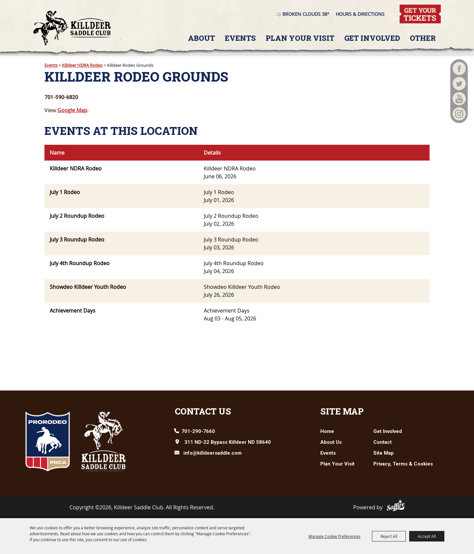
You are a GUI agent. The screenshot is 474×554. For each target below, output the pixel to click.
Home (327, 431)
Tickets (408, 8)
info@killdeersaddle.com (212, 453)
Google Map (72, 110)
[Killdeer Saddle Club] (72, 28)
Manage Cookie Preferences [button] (334, 536)
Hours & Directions (360, 14)
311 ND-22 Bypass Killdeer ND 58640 (227, 442)
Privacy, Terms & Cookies (403, 464)
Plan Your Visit (300, 38)
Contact (382, 442)
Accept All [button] (427, 536)
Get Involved (372, 38)
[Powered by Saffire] (396, 505)
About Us (331, 442)
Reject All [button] (389, 536)
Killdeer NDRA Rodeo (82, 65)
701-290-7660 (198, 431)
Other (423, 38)
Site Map (342, 411)
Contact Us (203, 411)
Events (240, 38)
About (201, 38)
